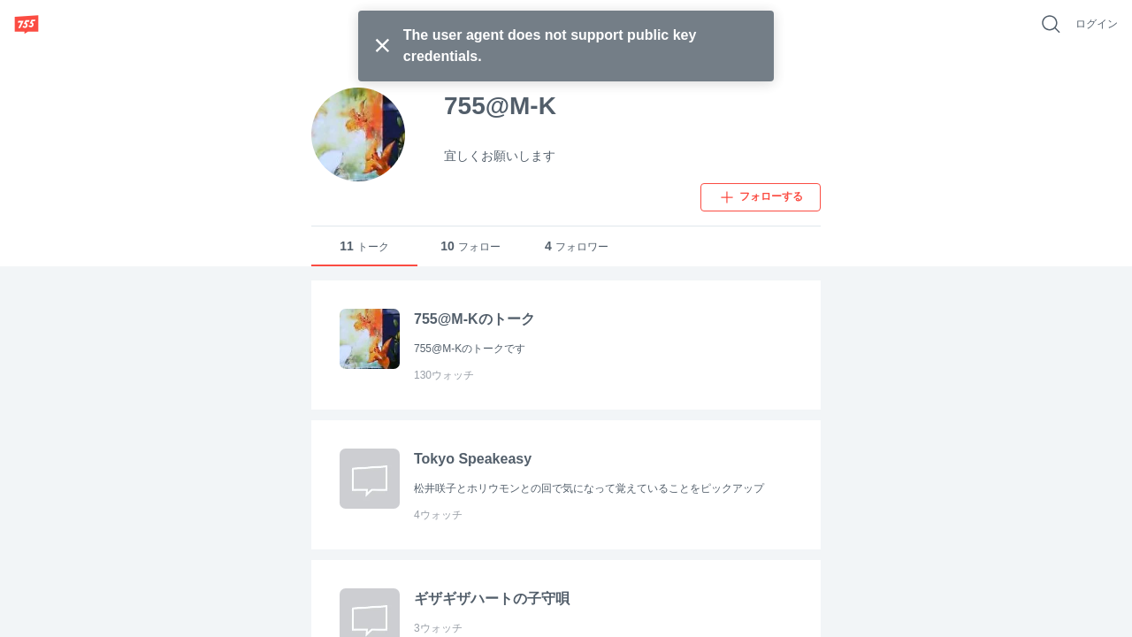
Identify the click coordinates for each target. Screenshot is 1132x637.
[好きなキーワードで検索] (1050, 24)
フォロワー (576, 246)
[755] (26, 24)
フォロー (470, 246)
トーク (364, 246)
